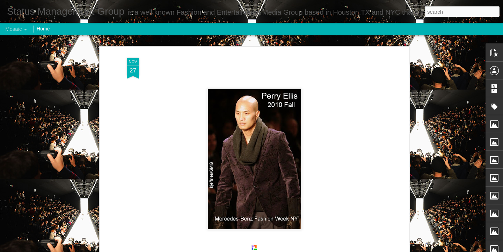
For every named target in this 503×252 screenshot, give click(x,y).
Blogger (273, 248)
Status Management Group (289, 79)
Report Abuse (294, 248)
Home (43, 28)
